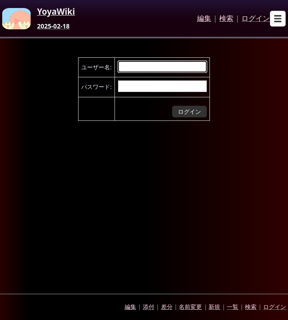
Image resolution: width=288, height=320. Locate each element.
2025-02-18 (53, 26)
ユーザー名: (96, 67)
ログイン (255, 19)
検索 (226, 19)
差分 (167, 307)
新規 (214, 307)
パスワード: (96, 87)
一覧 (232, 307)
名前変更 (190, 307)
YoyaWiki (56, 12)
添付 (148, 307)
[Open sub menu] (278, 19)
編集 (204, 19)
